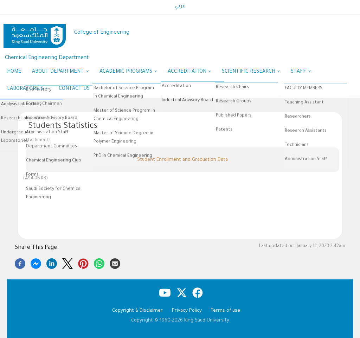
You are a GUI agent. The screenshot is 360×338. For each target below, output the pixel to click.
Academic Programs (128, 72)
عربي (180, 6)
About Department (60, 72)
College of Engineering (101, 33)
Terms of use (225, 310)
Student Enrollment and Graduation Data (182, 160)
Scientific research (251, 72)
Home (14, 72)
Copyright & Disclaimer (137, 310)
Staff (301, 72)
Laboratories (27, 89)
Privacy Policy (187, 310)
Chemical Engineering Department (47, 58)
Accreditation (189, 72)
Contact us (74, 89)
